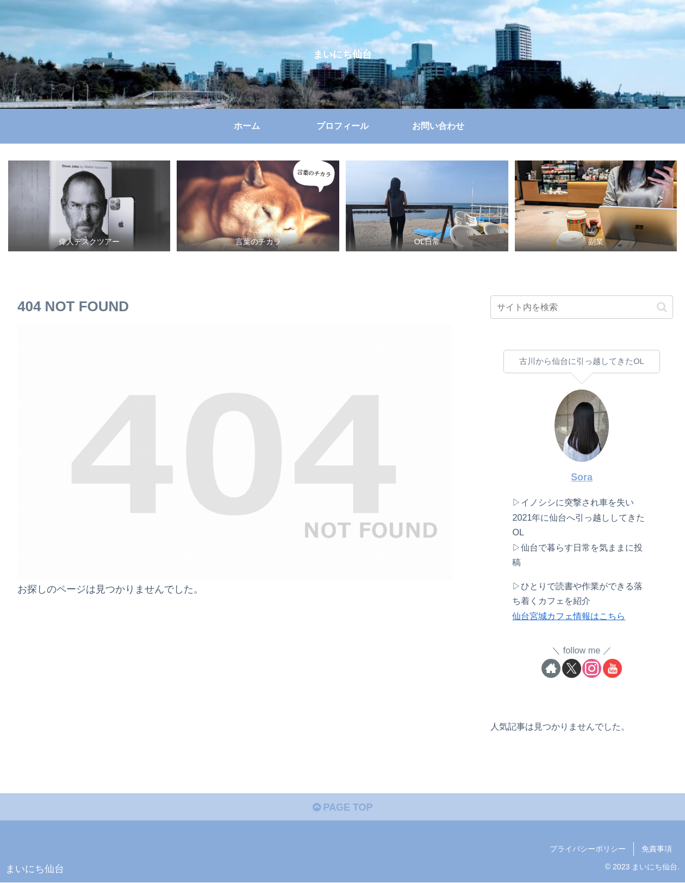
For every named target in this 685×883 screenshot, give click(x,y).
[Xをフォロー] (571, 668)
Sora (582, 477)
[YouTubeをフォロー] (612, 668)
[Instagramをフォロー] (591, 668)
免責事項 (657, 848)
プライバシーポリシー (588, 848)
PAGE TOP (342, 807)
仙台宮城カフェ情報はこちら (568, 616)
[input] (581, 307)
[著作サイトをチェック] (551, 668)
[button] (661, 307)
